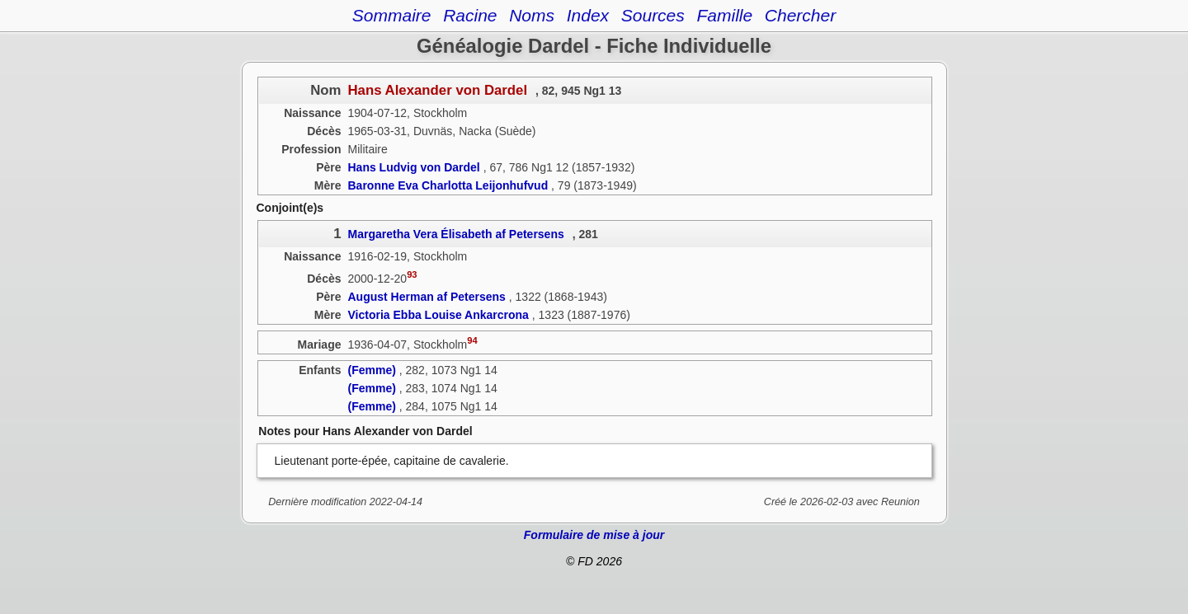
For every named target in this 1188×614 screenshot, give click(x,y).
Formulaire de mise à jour (594, 534)
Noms (531, 15)
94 (472, 340)
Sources (653, 15)
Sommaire (391, 15)
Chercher (800, 15)
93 (412, 274)
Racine (470, 15)
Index (588, 15)
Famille (724, 15)
